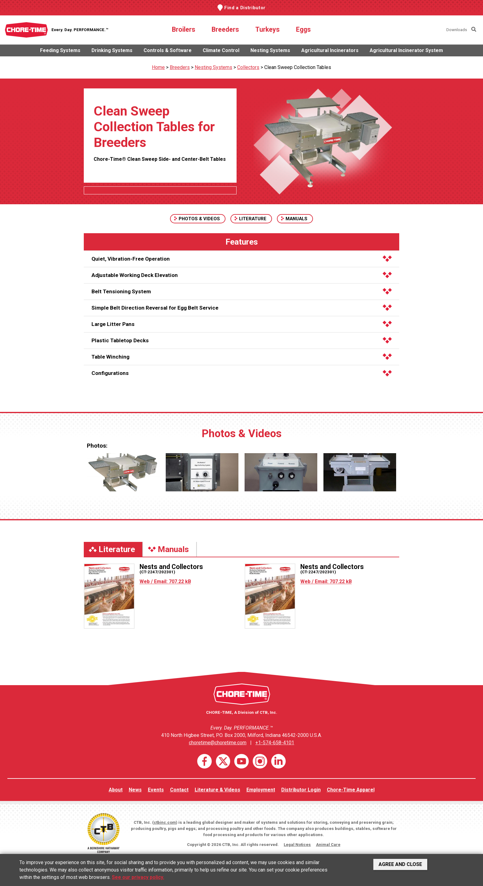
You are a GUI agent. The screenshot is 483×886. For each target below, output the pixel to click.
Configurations (241, 373)
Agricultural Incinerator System (406, 50)
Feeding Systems (60, 50)
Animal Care (328, 844)
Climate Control (221, 50)
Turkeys (267, 29)
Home (158, 67)
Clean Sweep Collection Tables (297, 67)
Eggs (303, 29)
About (116, 790)
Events (156, 790)
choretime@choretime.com (217, 743)
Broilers (183, 29)
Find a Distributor (245, 7)
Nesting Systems (270, 50)
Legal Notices (297, 844)
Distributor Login (301, 790)
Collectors (248, 67)
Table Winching (241, 356)
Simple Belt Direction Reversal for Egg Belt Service (241, 307)
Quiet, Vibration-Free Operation (241, 258)
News (135, 790)
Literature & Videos (217, 790)
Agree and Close (400, 864)
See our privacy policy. (138, 877)
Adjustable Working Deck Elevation (241, 275)
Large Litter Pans (241, 324)
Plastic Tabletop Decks (241, 340)
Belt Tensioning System (241, 291)
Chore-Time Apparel (351, 790)
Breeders (225, 29)
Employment (260, 790)
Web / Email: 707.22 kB (165, 581)
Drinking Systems (111, 50)
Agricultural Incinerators (330, 50)
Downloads (456, 29)
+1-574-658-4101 (274, 743)
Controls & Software (168, 50)
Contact (179, 790)
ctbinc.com (165, 822)
